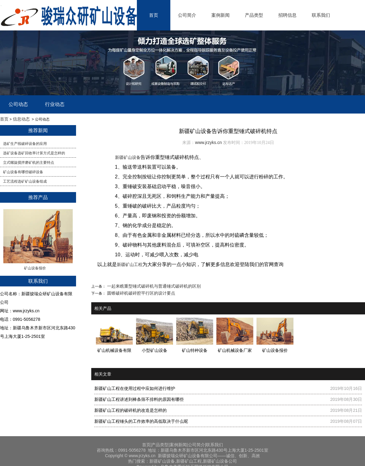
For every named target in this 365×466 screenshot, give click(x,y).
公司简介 (187, 15)
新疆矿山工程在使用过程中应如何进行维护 (134, 388)
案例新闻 (220, 15)
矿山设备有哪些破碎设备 (23, 172)
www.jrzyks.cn (208, 142)
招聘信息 (287, 15)
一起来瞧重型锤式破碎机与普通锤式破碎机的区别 (153, 286)
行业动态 (54, 104)
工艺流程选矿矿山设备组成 (25, 181)
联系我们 (321, 15)
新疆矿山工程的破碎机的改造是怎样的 (130, 410)
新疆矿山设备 (128, 157)
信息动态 (21, 119)
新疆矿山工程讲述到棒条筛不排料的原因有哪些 (139, 399)
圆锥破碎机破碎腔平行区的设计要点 (140, 293)
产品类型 (254, 15)
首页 (153, 15)
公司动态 (18, 104)
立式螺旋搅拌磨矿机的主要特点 (28, 162)
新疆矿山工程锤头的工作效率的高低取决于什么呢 (141, 421)
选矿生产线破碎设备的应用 (25, 144)
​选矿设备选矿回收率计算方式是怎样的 (34, 153)
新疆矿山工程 (129, 264)
